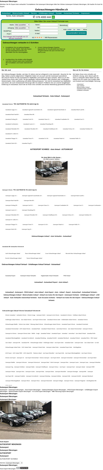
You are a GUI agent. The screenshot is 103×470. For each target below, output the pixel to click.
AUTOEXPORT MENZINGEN (10, 444)
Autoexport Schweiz (72, 4)
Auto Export (4, 441)
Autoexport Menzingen (8, 1)
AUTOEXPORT (5, 453)
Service (11, 463)
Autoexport (4, 447)
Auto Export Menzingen (8, 468)
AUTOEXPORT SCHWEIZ (9, 459)
